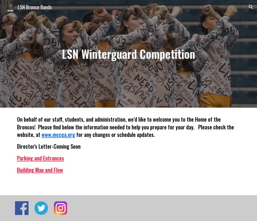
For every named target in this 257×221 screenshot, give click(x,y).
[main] (128, 54)
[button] (251, 7)
